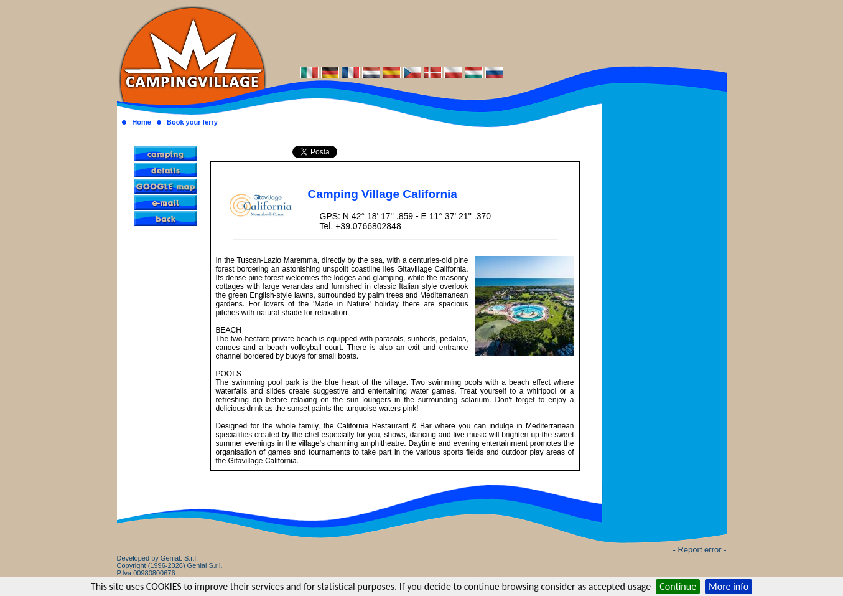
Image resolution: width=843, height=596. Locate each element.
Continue (677, 586)
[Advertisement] (496, 32)
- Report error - (700, 549)
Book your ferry (192, 122)
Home (141, 122)
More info (728, 586)
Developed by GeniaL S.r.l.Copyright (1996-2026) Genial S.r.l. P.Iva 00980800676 (170, 565)
